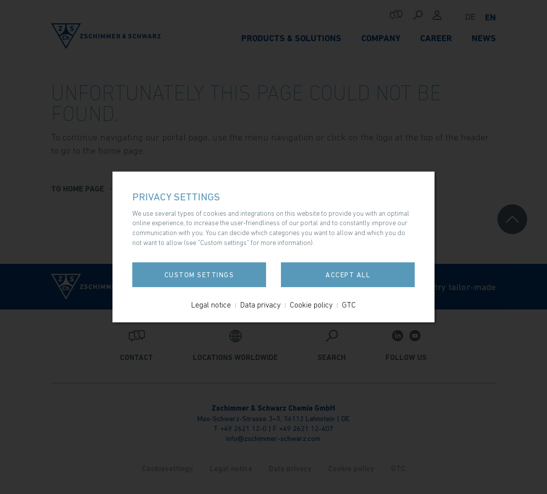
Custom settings (199, 275)
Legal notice (211, 304)
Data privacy (260, 304)
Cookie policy (311, 304)
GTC (349, 304)
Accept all (348, 275)
